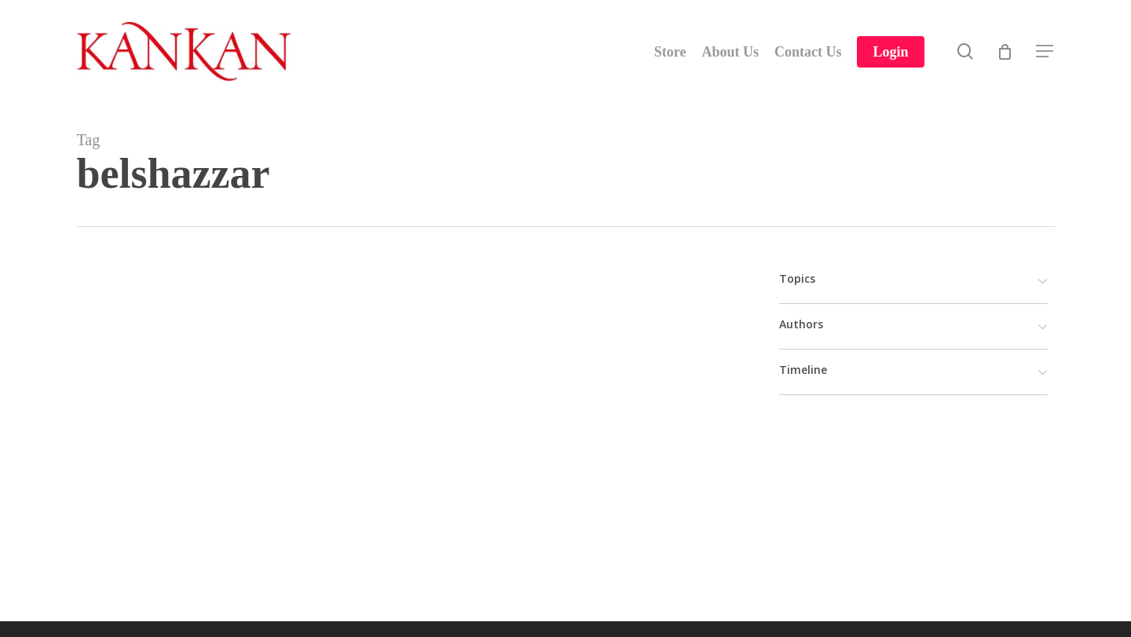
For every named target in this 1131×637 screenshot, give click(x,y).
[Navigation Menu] (1045, 51)
